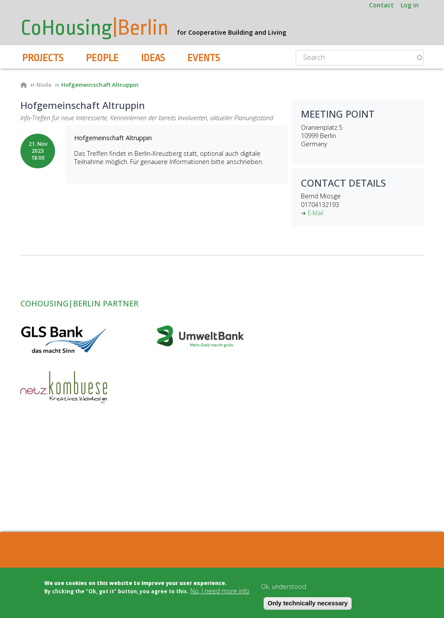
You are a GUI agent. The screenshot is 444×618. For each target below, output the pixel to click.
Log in (410, 5)
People (102, 58)
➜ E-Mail (313, 213)
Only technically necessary (308, 603)
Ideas (153, 58)
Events (203, 58)
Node (45, 85)
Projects (42, 58)
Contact (381, 5)
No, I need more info (219, 591)
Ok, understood (283, 586)
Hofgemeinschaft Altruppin (104, 85)
